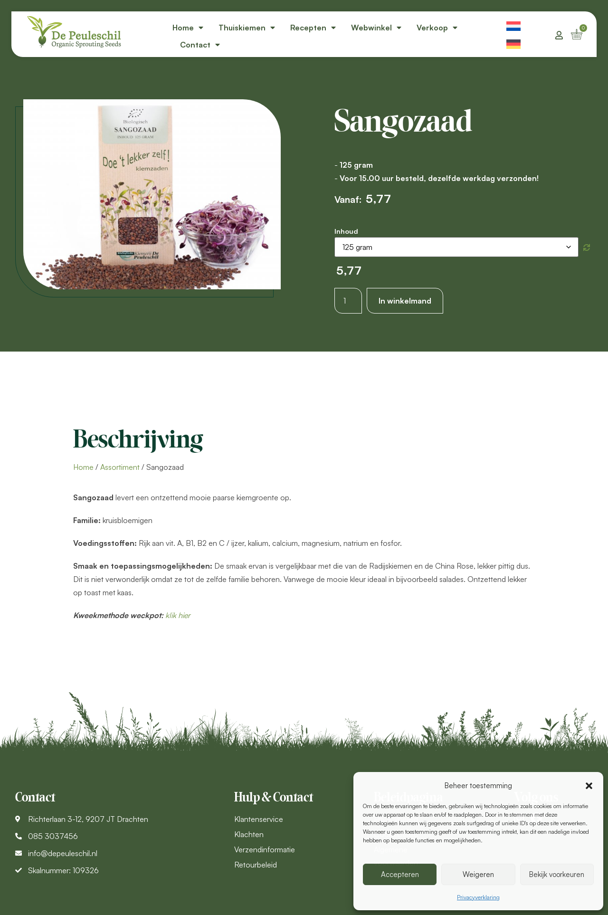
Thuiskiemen (246, 27)
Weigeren (478, 874)
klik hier (177, 615)
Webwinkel (376, 27)
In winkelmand (405, 300)
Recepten (313, 27)
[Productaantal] (348, 301)
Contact (200, 44)
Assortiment (120, 467)
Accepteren (400, 874)
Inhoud (346, 231)
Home (187, 27)
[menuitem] (513, 25)
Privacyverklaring (478, 897)
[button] (589, 786)
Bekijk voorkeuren (556, 874)
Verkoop (437, 27)
